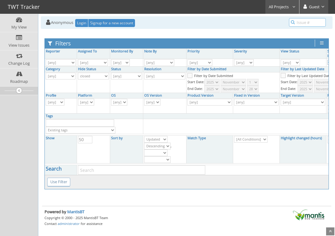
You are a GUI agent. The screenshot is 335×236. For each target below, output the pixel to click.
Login (81, 22)
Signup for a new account (111, 22)
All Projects (282, 7)
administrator (69, 223)
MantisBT (75, 212)
